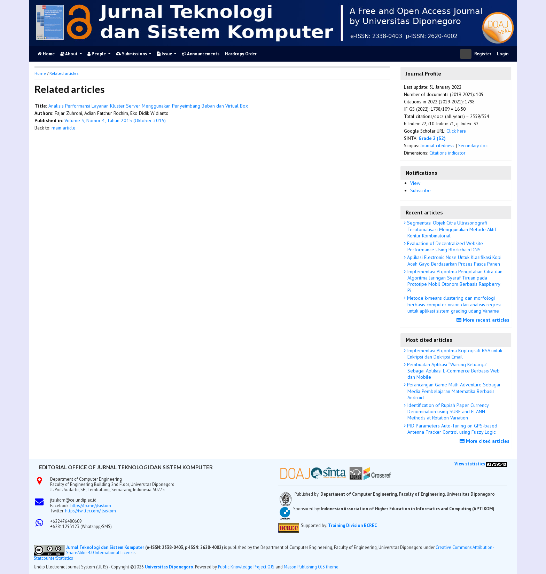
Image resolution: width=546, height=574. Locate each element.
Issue (165, 54)
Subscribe (420, 190)
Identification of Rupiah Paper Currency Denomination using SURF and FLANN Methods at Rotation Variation (447, 411)
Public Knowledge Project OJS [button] (246, 566)
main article (64, 128)
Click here (456, 131)
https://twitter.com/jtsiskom (90, 510)
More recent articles (483, 320)
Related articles (63, 73)
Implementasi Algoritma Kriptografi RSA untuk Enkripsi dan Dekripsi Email (454, 353)
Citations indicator (447, 153)
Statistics (64, 558)
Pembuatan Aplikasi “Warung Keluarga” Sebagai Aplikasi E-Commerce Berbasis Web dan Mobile (453, 370)
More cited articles (485, 441)
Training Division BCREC (352, 525)
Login (502, 54)
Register (482, 54)
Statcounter (45, 558)
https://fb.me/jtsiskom (90, 505)
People (97, 54)
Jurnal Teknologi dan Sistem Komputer (105, 547)
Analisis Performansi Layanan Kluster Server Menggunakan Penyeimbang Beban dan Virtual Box (148, 106)
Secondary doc (473, 145)
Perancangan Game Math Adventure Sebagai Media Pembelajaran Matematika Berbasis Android (453, 391)
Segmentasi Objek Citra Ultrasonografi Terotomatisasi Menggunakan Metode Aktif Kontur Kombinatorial (451, 229)
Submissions (132, 54)
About (69, 54)
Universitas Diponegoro (169, 566)
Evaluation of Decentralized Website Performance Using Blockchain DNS (444, 246)
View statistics (469, 463)
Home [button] (40, 73)
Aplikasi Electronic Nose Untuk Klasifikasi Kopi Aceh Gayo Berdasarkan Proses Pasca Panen (453, 260)
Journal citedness (437, 145)
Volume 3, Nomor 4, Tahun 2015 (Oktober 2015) (115, 120)
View (415, 183)
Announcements (200, 54)
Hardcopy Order (241, 54)
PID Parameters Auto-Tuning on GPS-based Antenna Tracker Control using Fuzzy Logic (451, 429)
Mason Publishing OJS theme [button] (311, 566)
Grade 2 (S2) (432, 138)
